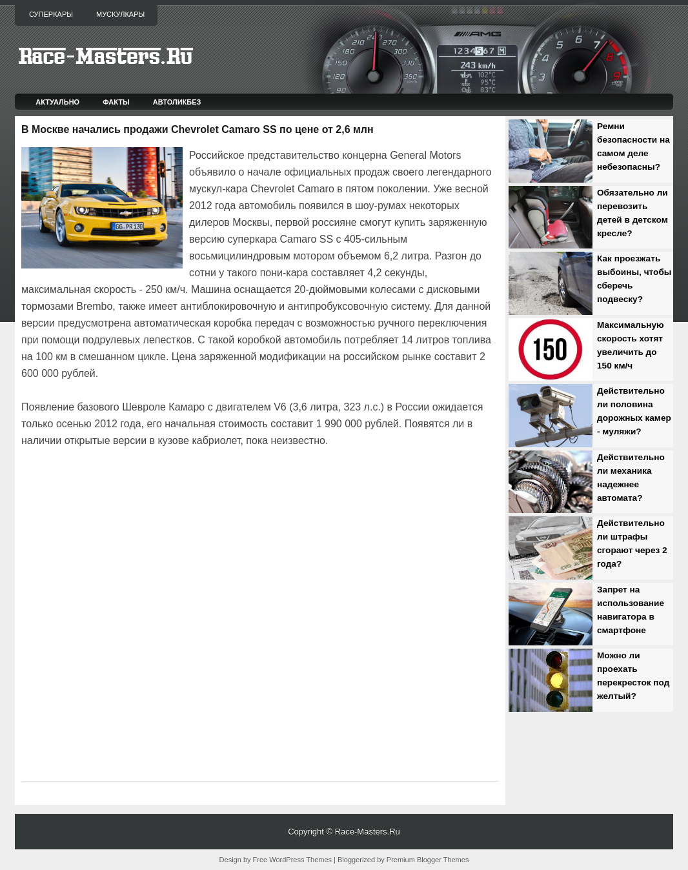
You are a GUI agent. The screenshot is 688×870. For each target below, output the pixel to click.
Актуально (57, 102)
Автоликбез (177, 102)
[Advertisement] (172, 485)
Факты (116, 102)
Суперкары (51, 14)
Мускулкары (120, 14)
